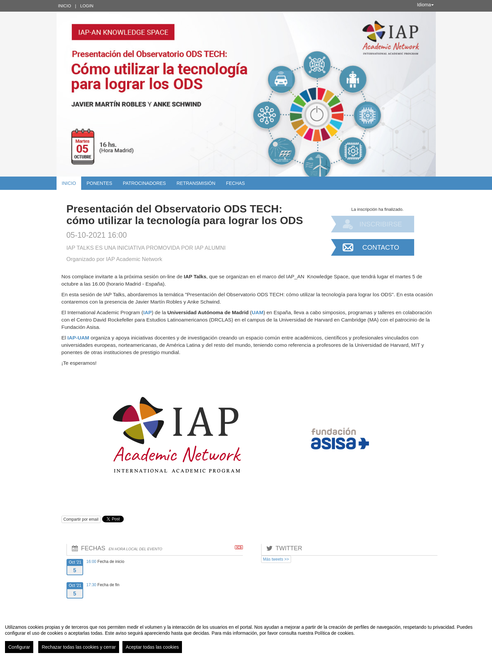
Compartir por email (81, 519)
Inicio (64, 5)
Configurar (19, 647)
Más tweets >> (276, 559)
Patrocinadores (144, 183)
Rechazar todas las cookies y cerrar (79, 647)
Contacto (380, 247)
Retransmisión (196, 183)
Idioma (425, 4)
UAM (257, 312)
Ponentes (99, 183)
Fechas (235, 183)
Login (86, 5)
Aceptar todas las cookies (152, 647)
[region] (246, 636)
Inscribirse (381, 224)
